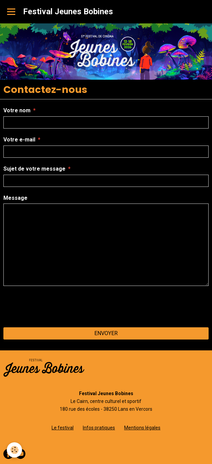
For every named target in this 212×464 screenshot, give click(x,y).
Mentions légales (142, 427)
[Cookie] (14, 450)
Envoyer (106, 333)
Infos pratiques (99, 427)
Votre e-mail (19, 139)
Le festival (63, 427)
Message (15, 198)
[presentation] (55, 306)
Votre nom (17, 110)
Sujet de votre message (34, 169)
